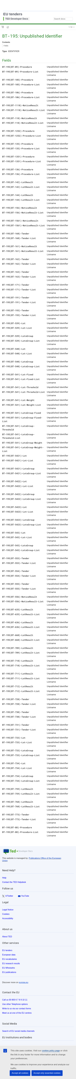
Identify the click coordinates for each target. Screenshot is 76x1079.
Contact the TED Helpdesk (14, 882)
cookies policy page (51, 1051)
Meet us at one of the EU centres (17, 1013)
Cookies (5, 914)
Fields (6, 46)
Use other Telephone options (15, 1004)
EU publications (9, 972)
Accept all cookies (20, 1073)
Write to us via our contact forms (16, 1008)
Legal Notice (7, 910)
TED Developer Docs (16, 19)
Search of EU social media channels (18, 1031)
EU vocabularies (9, 959)
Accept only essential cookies (47, 1073)
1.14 (70, 27)
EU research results (11, 963)
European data (8, 955)
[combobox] (63, 18)
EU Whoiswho (8, 968)
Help (4, 878)
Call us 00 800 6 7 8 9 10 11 (14, 1000)
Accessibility (7, 918)
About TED (7, 936)
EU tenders (12, 14)
